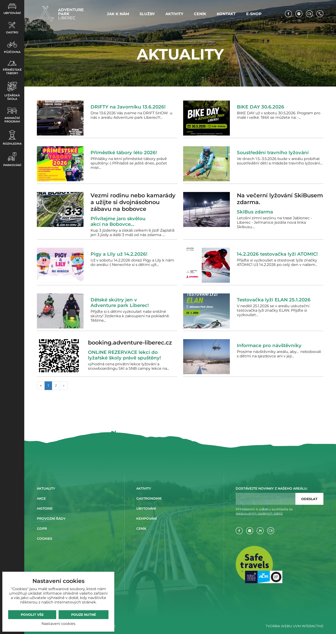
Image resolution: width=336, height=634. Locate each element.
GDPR (42, 528)
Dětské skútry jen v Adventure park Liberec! (120, 302)
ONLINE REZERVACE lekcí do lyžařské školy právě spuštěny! (124, 355)
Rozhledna (12, 137)
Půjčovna (12, 47)
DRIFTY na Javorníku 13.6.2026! (128, 107)
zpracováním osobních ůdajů (259, 513)
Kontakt (226, 14)
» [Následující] (64, 385)
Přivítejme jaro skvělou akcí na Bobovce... (118, 221)
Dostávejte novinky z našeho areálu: (271, 488)
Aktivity (174, 14)
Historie (44, 508)
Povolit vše (32, 615)
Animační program (12, 115)
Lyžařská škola (12, 91)
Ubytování (12, 9)
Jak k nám (118, 14)
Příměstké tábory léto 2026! (124, 152)
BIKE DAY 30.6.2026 (260, 107)
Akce (41, 498)
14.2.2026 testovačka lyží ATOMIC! (277, 254)
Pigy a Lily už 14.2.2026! (119, 254)
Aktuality (46, 488)
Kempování (146, 518)
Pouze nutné (83, 615)
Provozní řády (51, 518)
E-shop (254, 14)
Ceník (200, 14)
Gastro (12, 28)
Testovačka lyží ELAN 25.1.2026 (274, 300)
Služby (147, 14)
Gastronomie (149, 498)
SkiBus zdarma (256, 212)
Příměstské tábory (12, 68)
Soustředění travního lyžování (273, 152)
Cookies (44, 538)
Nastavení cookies (58, 623)
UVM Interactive (308, 626)
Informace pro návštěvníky (269, 345)
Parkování (12, 159)
